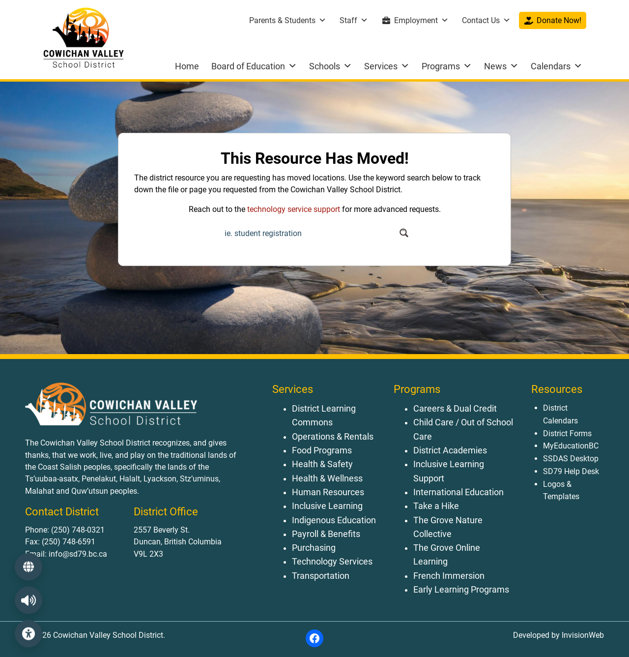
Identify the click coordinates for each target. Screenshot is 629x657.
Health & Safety (322, 464)
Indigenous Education (334, 520)
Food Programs (322, 450)
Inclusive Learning (327, 506)
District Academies (450, 450)
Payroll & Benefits (326, 534)
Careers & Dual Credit (455, 409)
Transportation (320, 576)
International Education (458, 492)
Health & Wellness (327, 478)
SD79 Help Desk (571, 471)
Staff (354, 20)
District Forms (567, 433)
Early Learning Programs (461, 590)
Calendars (556, 66)
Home (187, 66)
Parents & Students (287, 20)
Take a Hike (436, 506)
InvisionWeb (582, 635)
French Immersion (449, 576)
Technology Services (332, 562)
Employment (421, 20)
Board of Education (254, 66)
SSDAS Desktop (571, 458)
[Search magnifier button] (404, 233)
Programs (447, 66)
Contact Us (486, 20)
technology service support (293, 209)
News (501, 66)
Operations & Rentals (332, 437)
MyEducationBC (571, 445)
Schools (330, 66)
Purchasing (314, 548)
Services (386, 66)
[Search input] (309, 232)
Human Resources (328, 492)
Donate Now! (559, 20)
